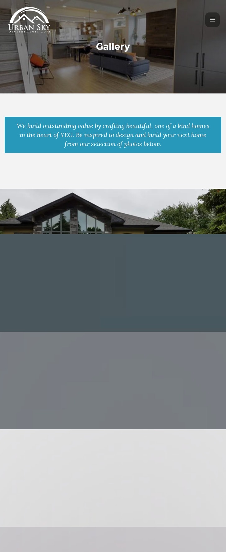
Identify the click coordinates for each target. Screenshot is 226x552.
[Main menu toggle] (212, 19)
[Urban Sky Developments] (29, 20)
